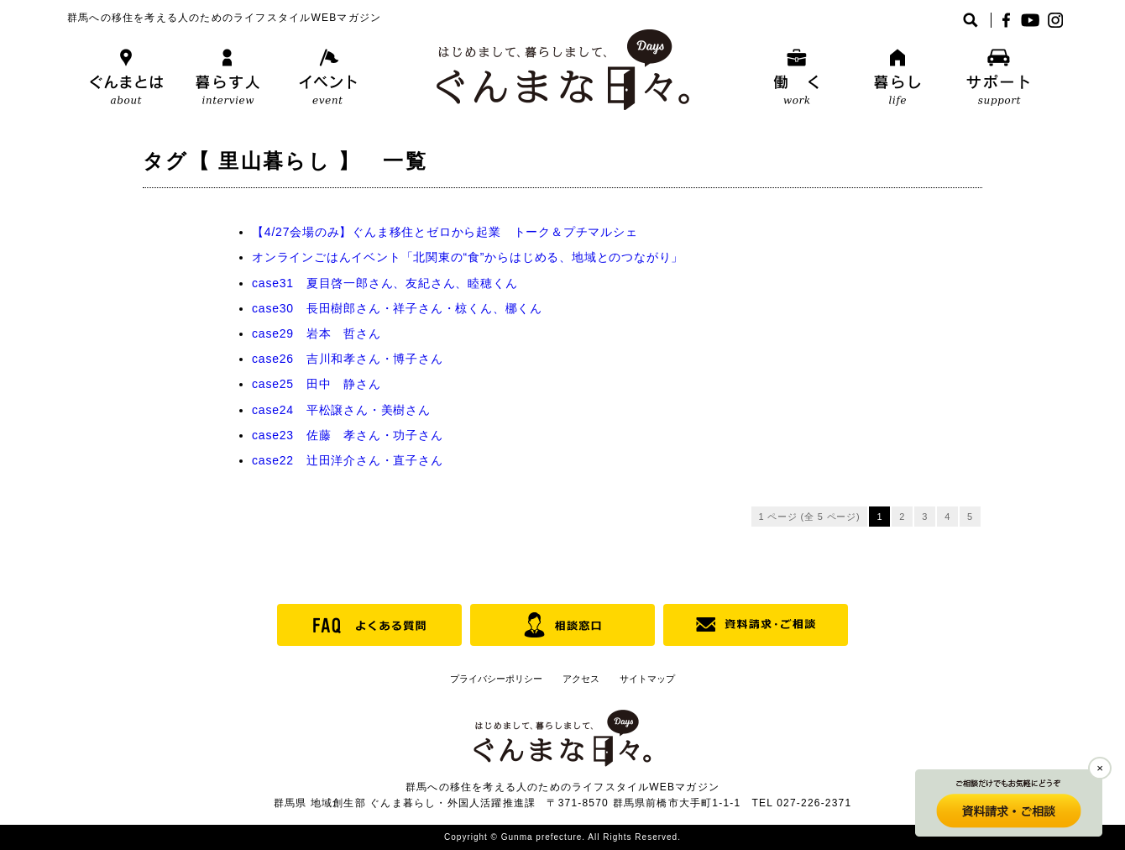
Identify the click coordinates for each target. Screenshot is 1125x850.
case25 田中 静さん (316, 384)
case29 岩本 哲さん (316, 333)
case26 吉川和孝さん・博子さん (347, 358)
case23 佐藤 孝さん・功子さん (347, 435)
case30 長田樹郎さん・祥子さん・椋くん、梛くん (397, 308)
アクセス (580, 679)
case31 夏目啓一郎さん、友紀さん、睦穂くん (384, 283)
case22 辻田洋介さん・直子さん (347, 460)
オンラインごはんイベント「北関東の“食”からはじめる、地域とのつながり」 (467, 257)
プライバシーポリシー (496, 679)
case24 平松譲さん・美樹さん (341, 410)
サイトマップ (647, 679)
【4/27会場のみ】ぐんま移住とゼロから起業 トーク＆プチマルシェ (445, 232)
